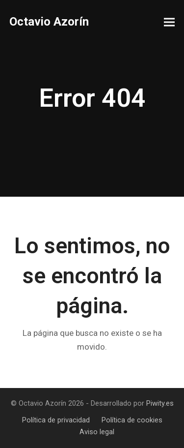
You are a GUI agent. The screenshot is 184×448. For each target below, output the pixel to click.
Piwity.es (160, 403)
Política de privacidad (56, 420)
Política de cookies (132, 420)
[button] (169, 22)
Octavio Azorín (49, 22)
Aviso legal (96, 431)
